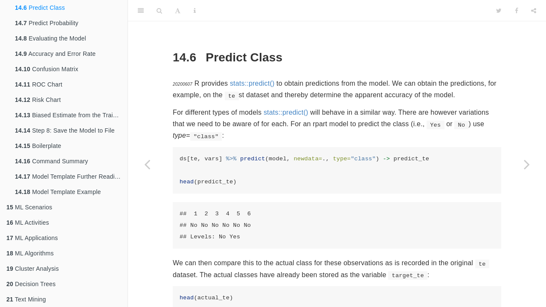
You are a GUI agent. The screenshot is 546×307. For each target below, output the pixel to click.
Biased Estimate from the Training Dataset (71, 115)
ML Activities (27, 222)
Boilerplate (38, 145)
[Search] (159, 10)
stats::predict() (252, 83)
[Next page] (527, 164)
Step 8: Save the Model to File (65, 130)
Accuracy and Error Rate (55, 53)
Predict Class (40, 7)
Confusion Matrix (46, 69)
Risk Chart (38, 99)
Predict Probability (46, 23)
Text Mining (26, 299)
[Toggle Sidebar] (140, 10)
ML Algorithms (30, 253)
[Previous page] (147, 164)
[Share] (534, 10)
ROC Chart (38, 84)
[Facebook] (516, 10)
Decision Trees (30, 284)
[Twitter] (499, 10)
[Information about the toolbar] (194, 10)
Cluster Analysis (32, 268)
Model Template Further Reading (68, 176)
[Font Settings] (177, 10)
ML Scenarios (29, 207)
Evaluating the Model (50, 38)
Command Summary (51, 161)
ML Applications (32, 238)
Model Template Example (58, 191)
